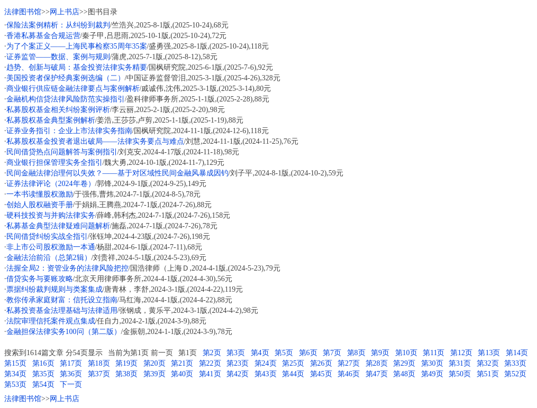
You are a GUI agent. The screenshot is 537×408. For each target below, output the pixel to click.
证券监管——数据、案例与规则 (58, 57)
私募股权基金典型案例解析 (50, 120)
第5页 (284, 353)
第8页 (356, 353)
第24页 (265, 363)
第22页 (210, 363)
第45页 (321, 374)
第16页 (43, 363)
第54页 (43, 384)
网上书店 (64, 12)
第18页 (99, 363)
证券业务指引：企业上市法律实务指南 (69, 131)
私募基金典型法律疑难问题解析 (58, 226)
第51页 (488, 374)
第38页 (126, 374)
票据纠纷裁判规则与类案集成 (54, 289)
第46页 (349, 374)
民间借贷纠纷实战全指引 (47, 236)
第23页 (237, 363)
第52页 (515, 374)
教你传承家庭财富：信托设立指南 (61, 300)
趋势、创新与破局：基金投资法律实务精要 (76, 67)
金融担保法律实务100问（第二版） (63, 332)
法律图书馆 (22, 12)
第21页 (182, 363)
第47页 (377, 374)
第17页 (71, 363)
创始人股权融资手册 (39, 205)
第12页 (461, 353)
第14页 (517, 353)
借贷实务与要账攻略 (39, 279)
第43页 (265, 374)
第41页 (210, 374)
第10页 (406, 353)
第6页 (308, 353)
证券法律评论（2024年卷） (50, 184)
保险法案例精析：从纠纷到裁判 (58, 25)
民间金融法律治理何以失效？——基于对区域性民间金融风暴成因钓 (117, 173)
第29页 (404, 363)
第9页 (380, 353)
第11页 (433, 353)
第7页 (332, 353)
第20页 (154, 363)
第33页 (515, 363)
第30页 (432, 363)
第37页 (99, 374)
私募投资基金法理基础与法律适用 (61, 310)
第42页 (237, 374)
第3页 (235, 353)
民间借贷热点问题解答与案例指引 (61, 152)
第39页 (154, 374)
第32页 (488, 363)
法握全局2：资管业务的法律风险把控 (67, 268)
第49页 (432, 374)
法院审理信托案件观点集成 (50, 321)
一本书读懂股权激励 (39, 194)
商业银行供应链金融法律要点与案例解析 (73, 88)
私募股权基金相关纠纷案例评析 (58, 110)
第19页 (126, 363)
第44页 (293, 374)
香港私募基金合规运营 (43, 36)
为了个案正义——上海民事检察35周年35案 (76, 46)
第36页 (71, 374)
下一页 (71, 384)
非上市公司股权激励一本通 (50, 247)
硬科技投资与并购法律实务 (50, 215)
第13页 (489, 353)
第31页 (460, 363)
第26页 (321, 363)
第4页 (260, 353)
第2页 (212, 353)
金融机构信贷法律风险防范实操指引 (65, 99)
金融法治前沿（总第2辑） (49, 258)
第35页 (43, 374)
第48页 (404, 374)
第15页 (15, 363)
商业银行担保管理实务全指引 (54, 162)
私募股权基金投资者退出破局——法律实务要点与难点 (95, 141)
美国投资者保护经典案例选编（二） (65, 78)
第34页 (15, 374)
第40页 (182, 374)
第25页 (293, 363)
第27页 (349, 363)
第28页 (377, 363)
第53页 (15, 384)
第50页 (460, 374)
